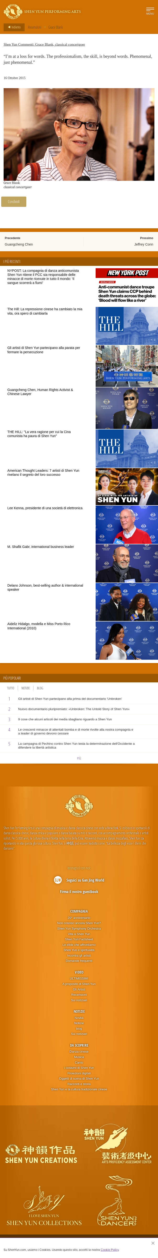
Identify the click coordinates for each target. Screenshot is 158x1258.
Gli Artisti (79, 989)
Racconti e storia (79, 1084)
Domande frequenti (79, 961)
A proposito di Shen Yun (79, 984)
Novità (79, 1018)
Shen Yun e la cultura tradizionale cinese (79, 1089)
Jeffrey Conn (143, 244)
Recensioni (34, 27)
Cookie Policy (110, 1249)
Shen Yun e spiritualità (79, 950)
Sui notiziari (79, 1000)
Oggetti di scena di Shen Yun (79, 1078)
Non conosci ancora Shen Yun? (79, 923)
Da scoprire (79, 1045)
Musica (79, 1057)
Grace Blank (55, 27)
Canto (79, 1062)
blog (79, 1028)
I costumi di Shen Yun (79, 1068)
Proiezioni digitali (79, 1073)
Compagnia (79, 911)
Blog (40, 688)
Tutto (10, 688)
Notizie (26, 688)
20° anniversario (79, 918)
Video (79, 972)
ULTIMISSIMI (79, 978)
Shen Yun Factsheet (79, 939)
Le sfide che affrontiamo (79, 945)
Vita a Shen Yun (79, 934)
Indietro (13, 27)
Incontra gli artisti (79, 955)
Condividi (14, 201)
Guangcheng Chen (19, 244)
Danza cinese (79, 1051)
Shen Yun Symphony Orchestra (79, 928)
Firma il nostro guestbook (79, 891)
